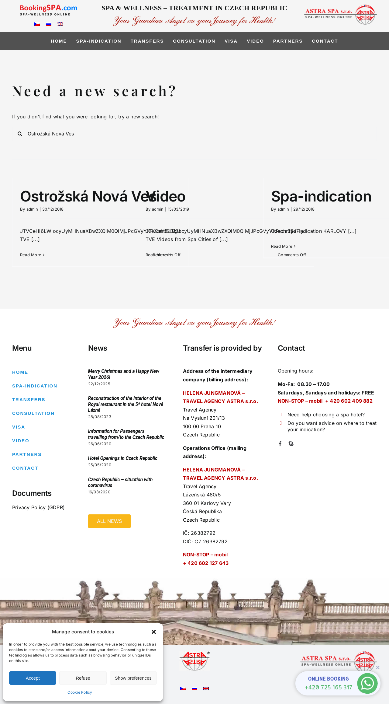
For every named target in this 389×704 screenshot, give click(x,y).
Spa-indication (321, 196)
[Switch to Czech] (37, 23)
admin (32, 209)
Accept (33, 678)
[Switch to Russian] (48, 23)
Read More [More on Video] (156, 254)
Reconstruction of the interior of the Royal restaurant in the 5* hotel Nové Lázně (125, 404)
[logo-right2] (340, 7)
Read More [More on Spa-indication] (281, 246)
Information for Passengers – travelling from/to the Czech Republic (126, 434)
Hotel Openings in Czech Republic (122, 458)
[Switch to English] (60, 23)
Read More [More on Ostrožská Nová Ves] (30, 254)
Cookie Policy (79, 692)
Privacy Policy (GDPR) (38, 507)
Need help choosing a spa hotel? (326, 415)
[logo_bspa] (48, 7)
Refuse (83, 678)
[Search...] (194, 133)
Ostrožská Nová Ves (88, 196)
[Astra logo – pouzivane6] (194, 654)
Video (165, 196)
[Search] (19, 133)
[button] (154, 632)
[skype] (291, 443)
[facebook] (280, 443)
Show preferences (133, 678)
